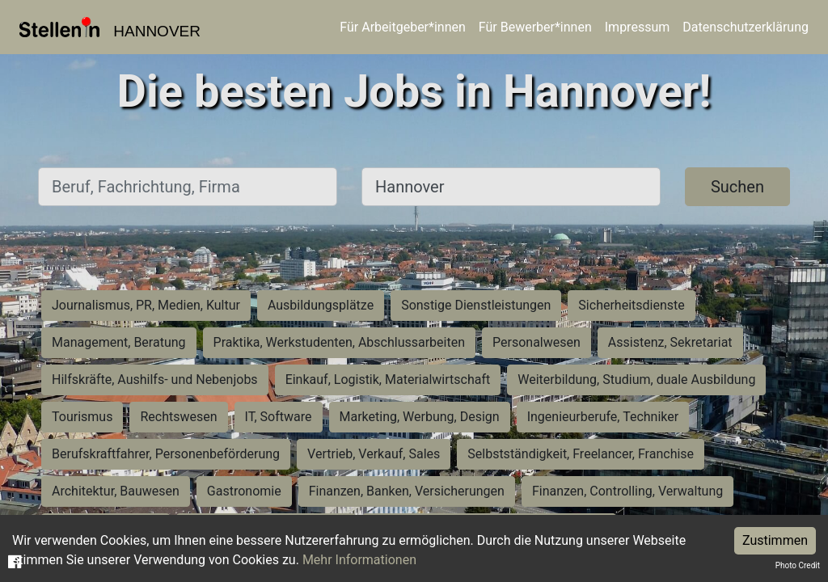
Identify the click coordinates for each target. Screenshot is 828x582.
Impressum (637, 27)
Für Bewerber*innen (535, 27)
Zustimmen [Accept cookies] (775, 540)
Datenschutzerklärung (745, 27)
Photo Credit (797, 565)
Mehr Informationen (359, 559)
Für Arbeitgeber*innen (402, 27)
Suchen (737, 186)
